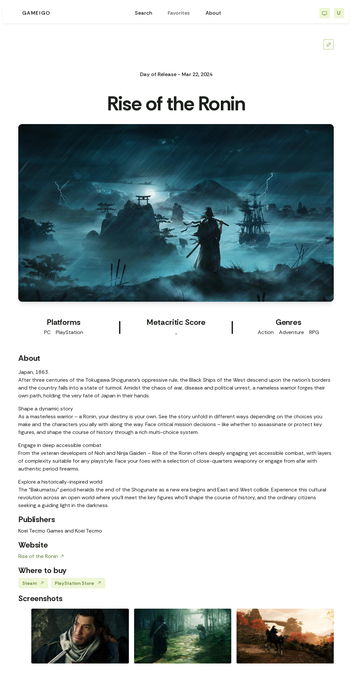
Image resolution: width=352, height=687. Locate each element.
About (213, 12)
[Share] (328, 44)
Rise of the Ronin (41, 556)
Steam (33, 583)
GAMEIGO (36, 12)
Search (143, 12)
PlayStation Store (78, 583)
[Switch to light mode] (324, 13)
